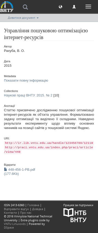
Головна (33, 205)
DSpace (9, 227)
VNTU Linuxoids (15, 224)
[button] (60, 6)
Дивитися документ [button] (23, 18)
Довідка (37, 209)
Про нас (25, 212)
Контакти (10, 212)
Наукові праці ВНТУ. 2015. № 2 (28, 95)
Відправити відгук (16, 209)
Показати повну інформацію (26, 80)
